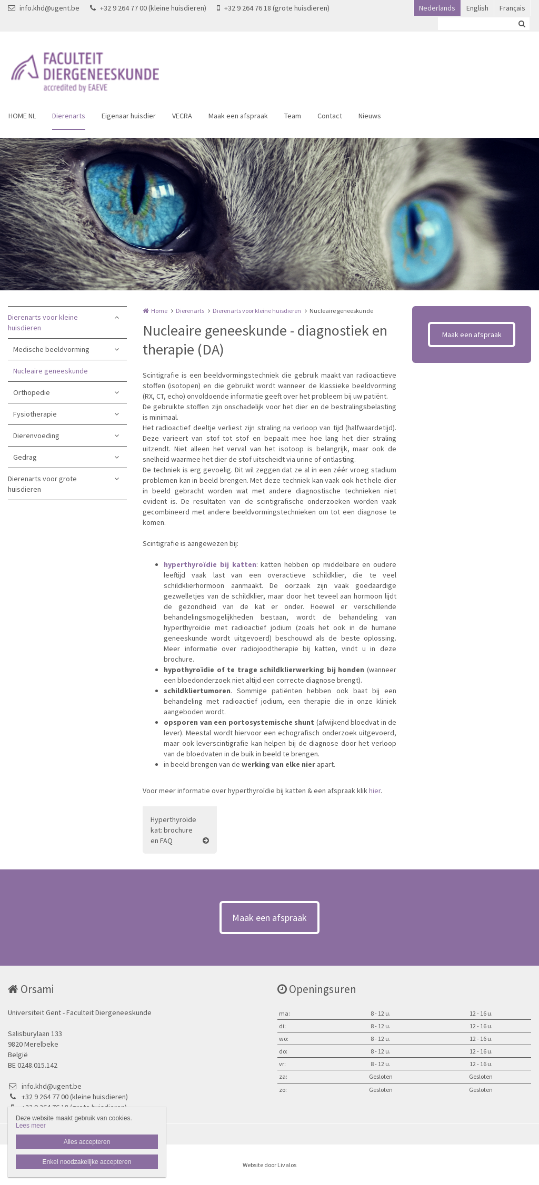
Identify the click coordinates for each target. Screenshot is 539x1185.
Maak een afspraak (238, 115)
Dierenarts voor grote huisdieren (42, 484)
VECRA (182, 115)
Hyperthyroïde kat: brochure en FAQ (173, 830)
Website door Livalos (269, 1165)
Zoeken (522, 23)
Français (512, 8)
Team (292, 115)
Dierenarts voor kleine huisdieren (43, 322)
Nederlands (437, 8)
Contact (329, 115)
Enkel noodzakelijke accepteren (87, 1162)
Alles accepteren (87, 1142)
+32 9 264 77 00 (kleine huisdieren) (148, 8)
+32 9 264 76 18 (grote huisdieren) (273, 8)
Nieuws (369, 115)
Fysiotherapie (35, 414)
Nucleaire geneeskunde (50, 371)
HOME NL (22, 115)
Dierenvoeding (36, 435)
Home (159, 311)
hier (375, 790)
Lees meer (31, 1125)
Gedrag (25, 457)
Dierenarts (68, 115)
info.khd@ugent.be (43, 8)
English (477, 8)
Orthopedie (31, 392)
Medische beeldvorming (51, 349)
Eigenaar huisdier (129, 115)
